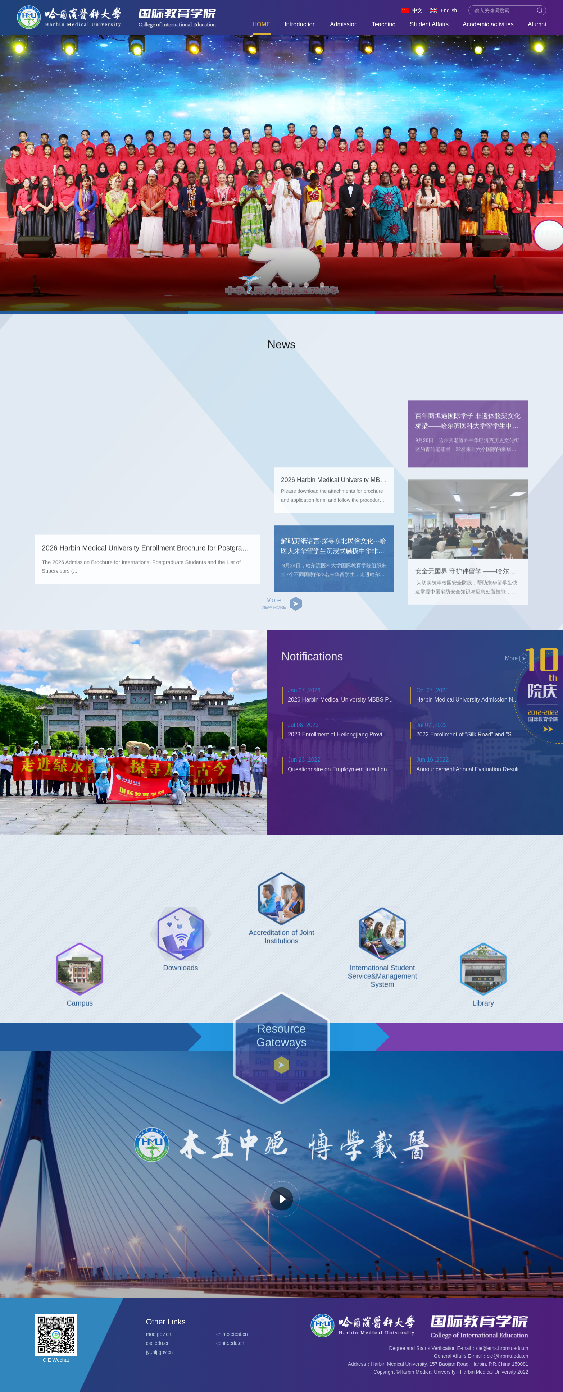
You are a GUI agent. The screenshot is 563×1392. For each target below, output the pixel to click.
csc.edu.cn (158, 1343)
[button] (249, 293)
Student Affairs (429, 24)
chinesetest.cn (232, 1334)
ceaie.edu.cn (230, 1343)
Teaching (384, 24)
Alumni (537, 24)
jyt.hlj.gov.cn (159, 1352)
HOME (262, 24)
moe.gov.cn (158, 1334)
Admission (344, 24)
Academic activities (488, 24)
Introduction (300, 24)
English (449, 10)
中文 (417, 10)
